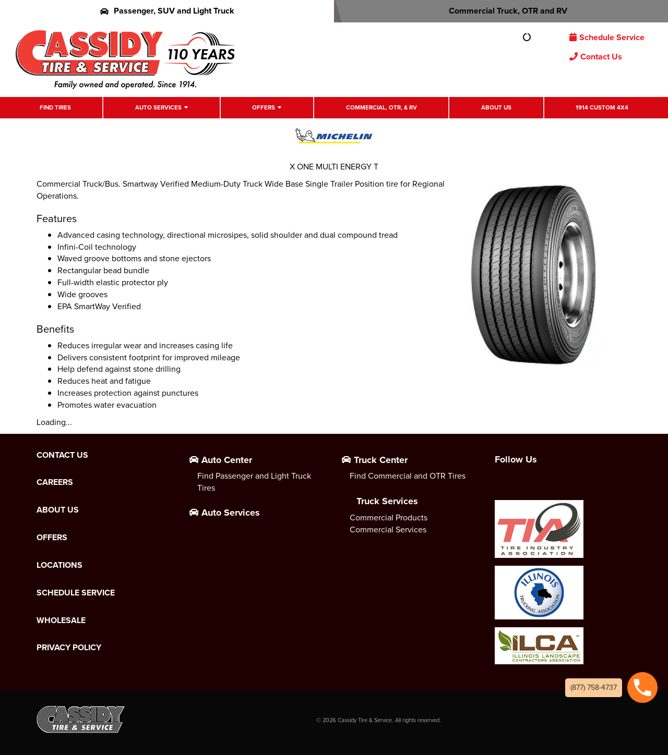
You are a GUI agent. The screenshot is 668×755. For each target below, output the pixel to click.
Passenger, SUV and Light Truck (167, 11)
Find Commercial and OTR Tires (408, 476)
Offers (263, 107)
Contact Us (595, 56)
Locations (59, 565)
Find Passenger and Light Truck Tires (254, 482)
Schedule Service (607, 37)
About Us (496, 107)
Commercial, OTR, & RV (381, 107)
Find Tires (55, 107)
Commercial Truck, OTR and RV (501, 11)
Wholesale (61, 620)
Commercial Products (388, 517)
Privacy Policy (69, 647)
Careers (55, 482)
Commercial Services (388, 529)
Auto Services (158, 107)
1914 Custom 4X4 (602, 107)
